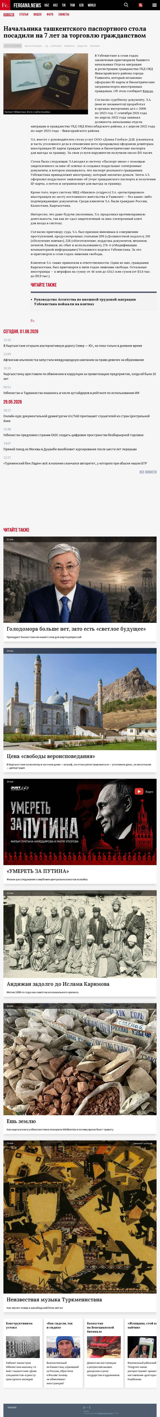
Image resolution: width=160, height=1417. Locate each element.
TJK (64, 5)
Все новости (148, 472)
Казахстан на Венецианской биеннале (100, 1327)
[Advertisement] (80, 502)
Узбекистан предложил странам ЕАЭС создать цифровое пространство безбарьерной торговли (73, 435)
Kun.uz (148, 91)
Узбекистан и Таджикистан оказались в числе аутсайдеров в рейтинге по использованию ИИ (71, 393)
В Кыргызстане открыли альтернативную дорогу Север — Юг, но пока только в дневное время (72, 346)
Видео (38, 14)
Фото (50, 14)
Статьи (23, 14)
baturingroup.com (105, 1413)
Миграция (95, 46)
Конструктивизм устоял (19, 1325)
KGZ (55, 5)
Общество (82, 46)
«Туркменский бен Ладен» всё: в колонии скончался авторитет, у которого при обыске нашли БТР (75, 463)
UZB (81, 5)
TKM (72, 5)
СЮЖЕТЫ (64, 14)
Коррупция (56, 46)
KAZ (47, 5)
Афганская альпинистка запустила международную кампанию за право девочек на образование (73, 360)
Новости (8, 14)
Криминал (69, 46)
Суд (46, 46)
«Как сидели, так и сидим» (60, 1325)
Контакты (12, 1407)
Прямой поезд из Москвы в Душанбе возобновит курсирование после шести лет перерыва (70, 449)
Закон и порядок (33, 46)
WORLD (92, 5)
